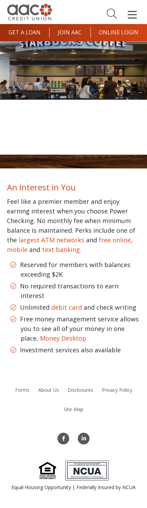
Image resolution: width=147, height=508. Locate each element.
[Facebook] (63, 438)
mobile (17, 249)
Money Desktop (63, 338)
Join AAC (70, 32)
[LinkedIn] (84, 438)
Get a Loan (25, 32)
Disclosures (80, 390)
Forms (22, 390)
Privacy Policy (117, 390)
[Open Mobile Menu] (132, 15)
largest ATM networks (51, 240)
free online (115, 240)
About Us (48, 390)
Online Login (118, 32)
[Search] (111, 13)
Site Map (73, 409)
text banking (61, 249)
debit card (66, 307)
